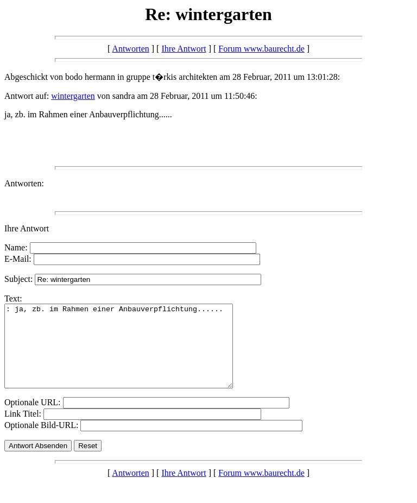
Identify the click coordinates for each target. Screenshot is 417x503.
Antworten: (24, 183)
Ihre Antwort (183, 48)
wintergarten (73, 95)
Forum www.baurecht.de (261, 48)
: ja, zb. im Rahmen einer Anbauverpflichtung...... (132, 354)
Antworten (130, 48)
